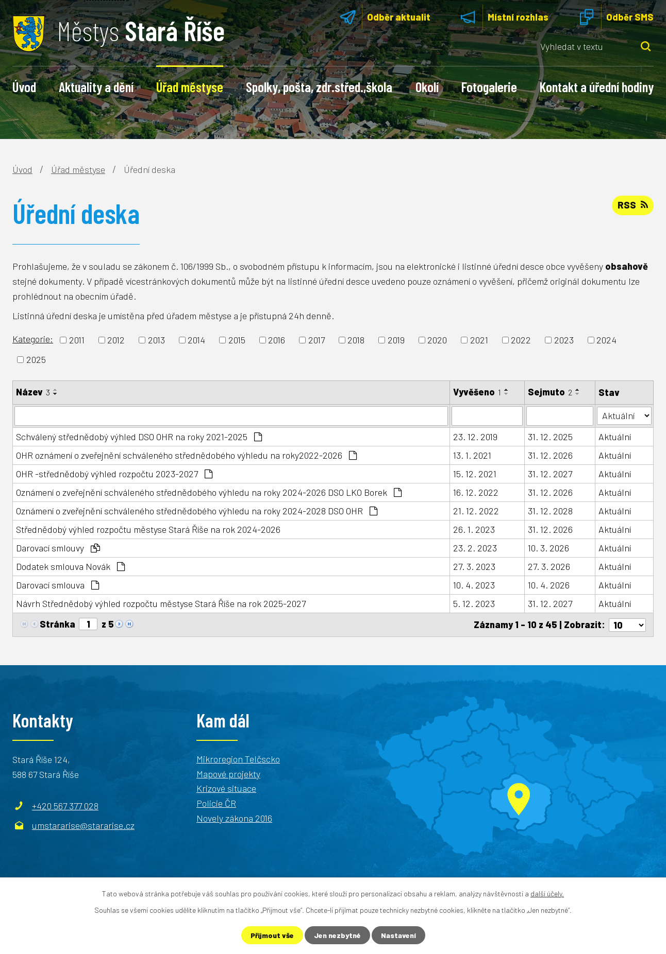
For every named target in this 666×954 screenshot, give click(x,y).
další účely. (547, 893)
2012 (116, 339)
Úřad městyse (189, 86)
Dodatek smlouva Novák (70, 566)
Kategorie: (32, 338)
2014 (196, 339)
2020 (437, 339)
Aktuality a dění (96, 86)
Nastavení (398, 935)
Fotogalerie (489, 86)
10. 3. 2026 (548, 547)
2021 (479, 339)
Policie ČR (216, 803)
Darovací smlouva (57, 585)
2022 (521, 339)
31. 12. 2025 (550, 436)
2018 (355, 339)
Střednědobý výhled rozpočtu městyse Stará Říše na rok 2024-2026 (148, 529)
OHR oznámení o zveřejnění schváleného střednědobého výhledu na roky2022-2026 (186, 455)
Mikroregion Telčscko (238, 758)
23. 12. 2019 (475, 436)
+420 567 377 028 (65, 805)
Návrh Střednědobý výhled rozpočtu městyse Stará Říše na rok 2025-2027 (161, 603)
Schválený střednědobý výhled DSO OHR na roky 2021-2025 (139, 436)
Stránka (57, 624)
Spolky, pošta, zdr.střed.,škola (319, 86)
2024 (606, 339)
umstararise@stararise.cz (83, 824)
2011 (77, 339)
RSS (633, 205)
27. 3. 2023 (474, 566)
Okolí (427, 86)
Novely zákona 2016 (234, 818)
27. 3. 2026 (549, 566)
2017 (316, 339)
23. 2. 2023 (475, 547)
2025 (36, 359)
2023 (564, 339)
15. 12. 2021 (474, 473)
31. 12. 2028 (550, 510)
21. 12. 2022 (476, 510)
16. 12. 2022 (475, 492)
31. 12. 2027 (550, 473)
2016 (276, 339)
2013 (156, 339)
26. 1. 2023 (474, 529)
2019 (396, 339)
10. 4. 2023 (474, 585)
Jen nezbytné (337, 935)
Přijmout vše (272, 935)
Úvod (24, 86)
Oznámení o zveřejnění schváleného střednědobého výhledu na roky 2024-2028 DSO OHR (196, 510)
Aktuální (614, 436)
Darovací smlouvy (58, 547)
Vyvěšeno (477, 391)
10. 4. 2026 (549, 585)
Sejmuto (550, 391)
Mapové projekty (228, 773)
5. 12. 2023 (474, 603)
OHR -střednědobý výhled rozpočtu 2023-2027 (114, 473)
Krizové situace (226, 788)
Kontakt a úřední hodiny (597, 86)
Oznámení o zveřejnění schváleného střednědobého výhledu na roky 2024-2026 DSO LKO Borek (209, 492)
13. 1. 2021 (472, 455)
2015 (236, 339)
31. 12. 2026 (550, 455)
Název (33, 391)
